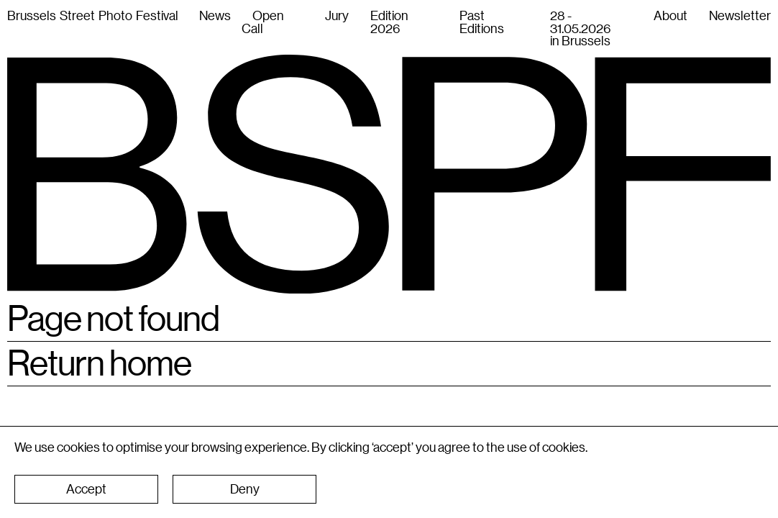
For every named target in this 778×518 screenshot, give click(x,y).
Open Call (263, 21)
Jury (337, 15)
